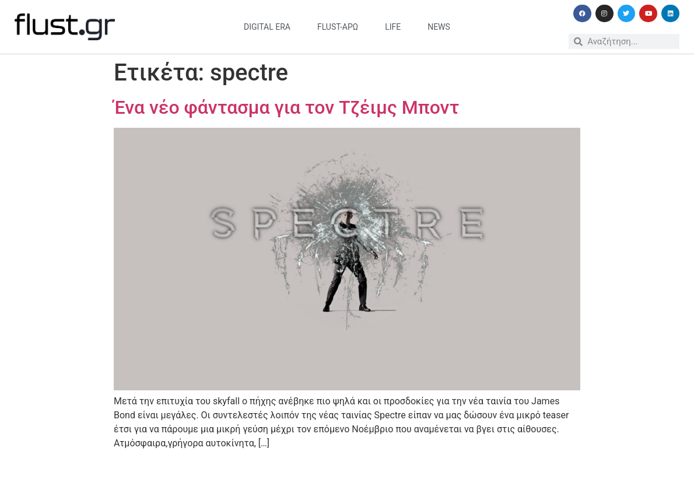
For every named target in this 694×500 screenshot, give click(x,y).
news (438, 27)
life (393, 27)
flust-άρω (337, 27)
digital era (267, 27)
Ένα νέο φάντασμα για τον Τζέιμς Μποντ (286, 107)
